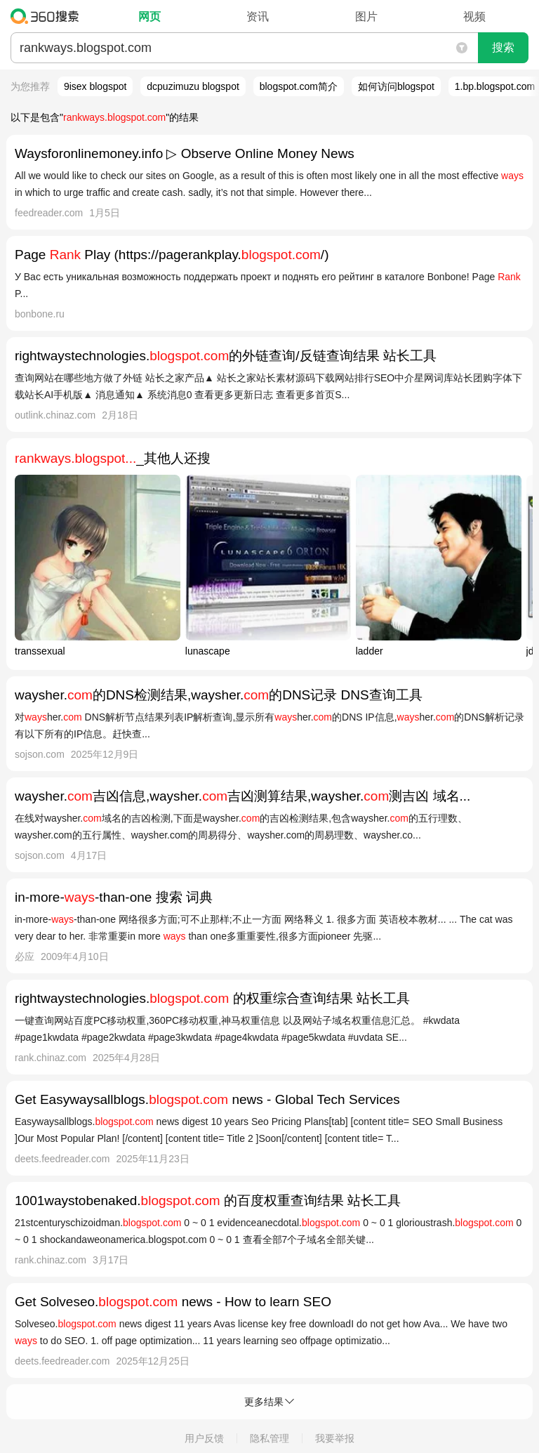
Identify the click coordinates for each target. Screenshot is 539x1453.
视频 (474, 16)
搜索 (503, 47)
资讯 (257, 16)
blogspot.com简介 (299, 86)
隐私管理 (269, 1438)
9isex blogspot (95, 86)
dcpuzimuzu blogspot (193, 86)
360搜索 (48, 16)
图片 (366, 16)
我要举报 (334, 1438)
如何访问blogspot (396, 86)
